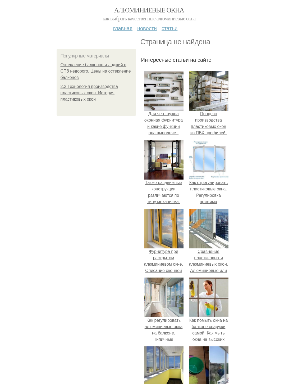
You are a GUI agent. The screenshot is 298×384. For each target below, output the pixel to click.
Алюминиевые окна (149, 10)
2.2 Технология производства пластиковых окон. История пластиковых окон (89, 92)
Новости (147, 28)
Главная (122, 28)
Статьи (169, 28)
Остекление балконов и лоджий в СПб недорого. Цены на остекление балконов (96, 71)
